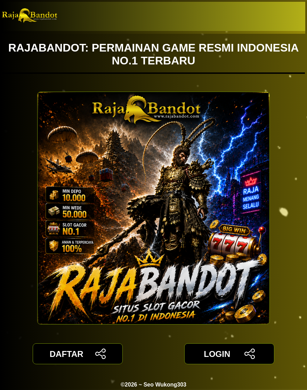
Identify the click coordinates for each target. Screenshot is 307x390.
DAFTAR (78, 354)
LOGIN (229, 354)
